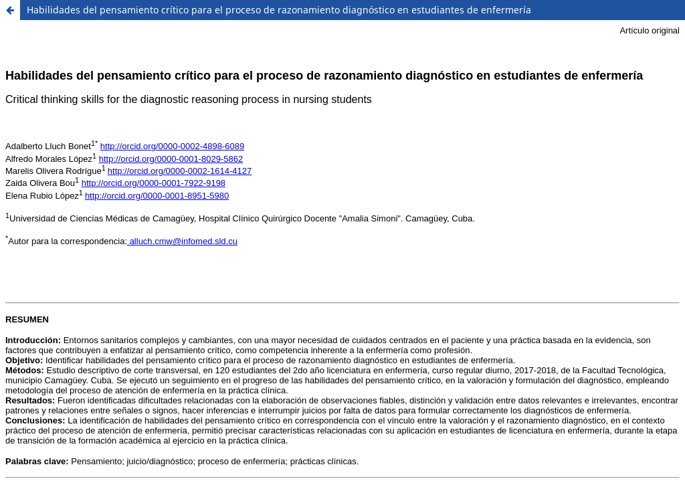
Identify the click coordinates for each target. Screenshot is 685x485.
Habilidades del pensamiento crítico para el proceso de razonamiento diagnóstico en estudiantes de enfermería (279, 9)
